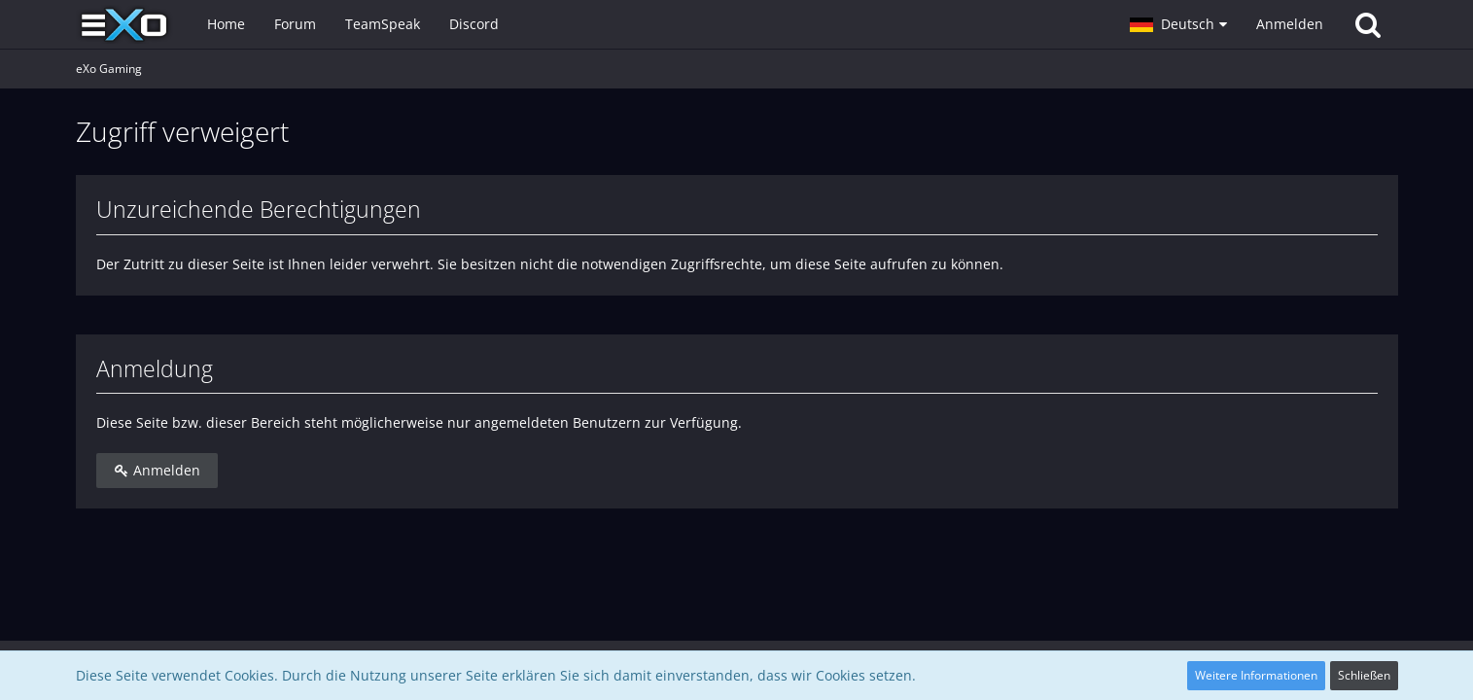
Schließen (1364, 675)
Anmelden (1289, 24)
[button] (1178, 24)
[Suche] (1368, 24)
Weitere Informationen (1256, 675)
